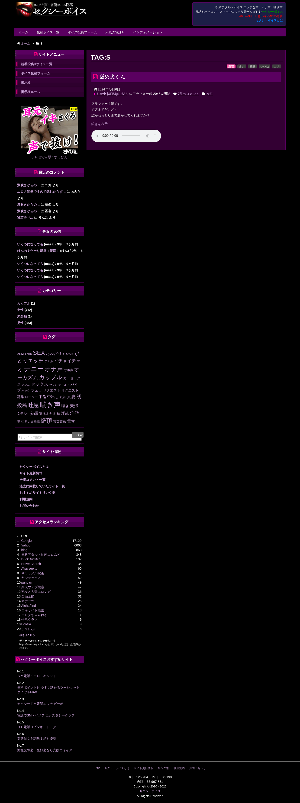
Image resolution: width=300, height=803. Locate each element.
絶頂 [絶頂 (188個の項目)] (46, 420)
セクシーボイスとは (269, 20)
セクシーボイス (150, 791)
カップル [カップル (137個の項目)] (50, 377)
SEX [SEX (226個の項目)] (39, 352)
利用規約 (25, 499)
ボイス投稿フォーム (82, 32)
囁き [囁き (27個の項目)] (65, 406)
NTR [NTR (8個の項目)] (29, 354)
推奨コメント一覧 (32, 480)
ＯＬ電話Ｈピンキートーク (36, 727)
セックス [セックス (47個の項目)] (39, 384)
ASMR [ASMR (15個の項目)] (21, 354)
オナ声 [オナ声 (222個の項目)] (54, 369)
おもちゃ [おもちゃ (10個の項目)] (68, 353)
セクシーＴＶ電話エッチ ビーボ (40, 704)
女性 (209, 94)
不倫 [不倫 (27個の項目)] (42, 397)
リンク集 (163, 768)
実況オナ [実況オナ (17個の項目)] (45, 413)
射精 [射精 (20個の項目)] (56, 413)
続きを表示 (99, 124)
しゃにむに (29, 629)
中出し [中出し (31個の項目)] (53, 397)
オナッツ (27, 601)
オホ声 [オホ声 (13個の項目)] (68, 370)
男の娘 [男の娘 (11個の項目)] (29, 421)
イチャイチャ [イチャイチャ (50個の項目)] (67, 360)
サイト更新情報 (30, 473)
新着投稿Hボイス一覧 (36, 64)
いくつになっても (30, 244)
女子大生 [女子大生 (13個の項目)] (23, 413)
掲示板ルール (30, 91)
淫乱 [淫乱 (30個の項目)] (65, 413)
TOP (97, 768)
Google (26, 541)
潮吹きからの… (28, 185)
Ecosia (26, 624)
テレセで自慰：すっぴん (49, 157)
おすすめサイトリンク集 (37, 493)
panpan (26, 582)
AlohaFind (28, 605)
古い (242, 66)
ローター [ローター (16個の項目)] (31, 397)
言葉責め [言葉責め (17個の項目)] (59, 421)
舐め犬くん (112, 77)
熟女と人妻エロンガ (36, 592)
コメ (276, 66)
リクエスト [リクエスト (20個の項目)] (51, 390)
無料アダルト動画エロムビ (40, 554)
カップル (23, 303)
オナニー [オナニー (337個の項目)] (30, 369)
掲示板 (26, 82)
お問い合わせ (29, 505)
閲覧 (252, 66)
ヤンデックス (31, 578)
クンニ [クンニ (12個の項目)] (25, 384)
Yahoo (25, 545)
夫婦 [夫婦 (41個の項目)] (74, 405)
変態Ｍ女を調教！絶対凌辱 (36, 738)
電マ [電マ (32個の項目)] (71, 421)
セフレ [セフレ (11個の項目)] (53, 384)
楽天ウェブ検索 (32, 587)
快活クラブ (29, 619)
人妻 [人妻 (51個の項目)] (71, 396)
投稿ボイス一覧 (48, 32)
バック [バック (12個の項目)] (26, 390)
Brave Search (31, 564)
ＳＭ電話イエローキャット (36, 676)
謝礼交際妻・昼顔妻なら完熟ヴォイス (44, 750)
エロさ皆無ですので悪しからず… (41, 191)
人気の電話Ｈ (115, 32)
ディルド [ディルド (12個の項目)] (64, 384)
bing (24, 550)
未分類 (22, 316)
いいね (264, 66)
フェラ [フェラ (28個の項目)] (36, 390)
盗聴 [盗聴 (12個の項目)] (37, 421)
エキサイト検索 (32, 610)
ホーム (23, 32)
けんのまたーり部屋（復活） (38, 251)
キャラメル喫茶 (32, 573)
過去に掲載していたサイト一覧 (42, 486)
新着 (231, 66)
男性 (20, 323)
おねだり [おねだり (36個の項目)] (54, 353)
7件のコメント (188, 94)
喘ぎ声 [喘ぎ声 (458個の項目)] (50, 404)
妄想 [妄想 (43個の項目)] (34, 413)
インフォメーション (147, 32)
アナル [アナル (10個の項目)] (49, 361)
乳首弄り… (25, 217)
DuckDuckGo (30, 559)
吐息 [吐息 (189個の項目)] (33, 405)
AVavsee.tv (29, 568)
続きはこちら (27, 635)
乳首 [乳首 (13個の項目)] (63, 397)
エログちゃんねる (34, 615)
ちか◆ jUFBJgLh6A (111, 94)
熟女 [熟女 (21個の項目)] (20, 421)
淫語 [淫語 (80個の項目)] (75, 413)
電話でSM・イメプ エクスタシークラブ (46, 715)
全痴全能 (27, 596)
